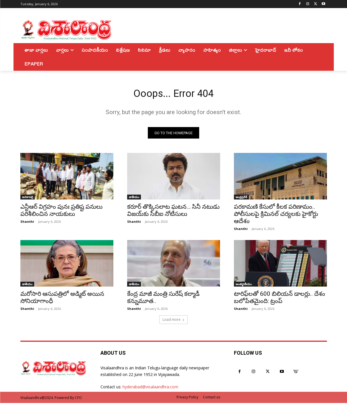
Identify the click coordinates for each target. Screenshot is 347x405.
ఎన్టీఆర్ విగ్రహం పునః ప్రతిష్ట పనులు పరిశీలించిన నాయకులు (61, 213)
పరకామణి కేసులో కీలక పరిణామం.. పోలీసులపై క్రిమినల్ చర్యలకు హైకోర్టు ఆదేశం (276, 216)
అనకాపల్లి (27, 199)
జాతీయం (134, 199)
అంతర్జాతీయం (244, 286)
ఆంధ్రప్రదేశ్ (241, 199)
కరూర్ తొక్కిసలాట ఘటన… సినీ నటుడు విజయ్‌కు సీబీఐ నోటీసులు (173, 213)
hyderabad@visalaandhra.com (150, 389)
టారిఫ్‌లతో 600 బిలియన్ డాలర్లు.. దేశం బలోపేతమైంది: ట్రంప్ (279, 300)
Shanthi (27, 224)
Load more (173, 321)
